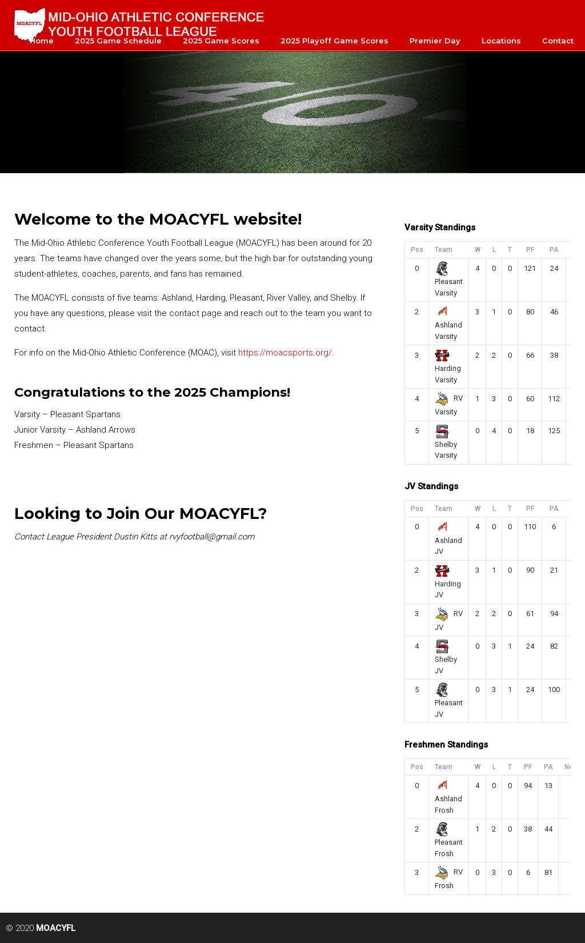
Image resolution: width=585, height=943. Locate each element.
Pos (417, 250)
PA (554, 250)
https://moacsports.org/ (285, 352)
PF (530, 250)
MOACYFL (140, 23)
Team (443, 250)
